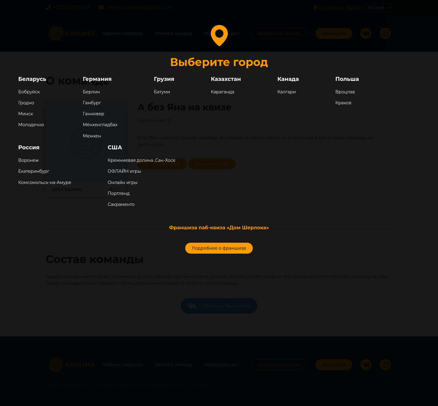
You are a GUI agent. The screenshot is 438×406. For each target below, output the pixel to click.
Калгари (286, 92)
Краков (343, 103)
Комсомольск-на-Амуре (44, 182)
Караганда (222, 92)
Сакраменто (121, 204)
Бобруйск (29, 92)
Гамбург (92, 103)
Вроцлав (345, 92)
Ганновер (93, 113)
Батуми (162, 92)
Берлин (91, 92)
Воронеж (28, 160)
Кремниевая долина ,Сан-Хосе (142, 160)
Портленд (119, 193)
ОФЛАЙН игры (124, 171)
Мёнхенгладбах (100, 124)
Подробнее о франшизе (219, 248)
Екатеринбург (33, 171)
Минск (25, 113)
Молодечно (31, 124)
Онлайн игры (122, 182)
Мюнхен (92, 136)
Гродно (26, 103)
